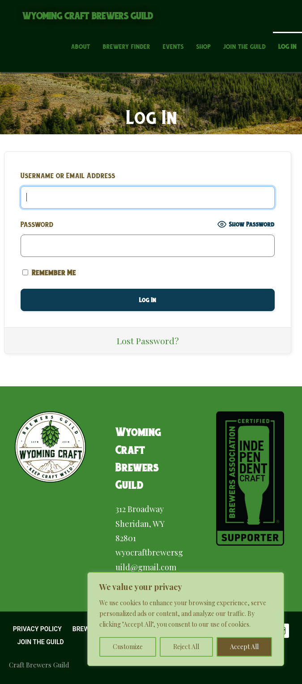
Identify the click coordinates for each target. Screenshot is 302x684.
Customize (128, 646)
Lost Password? (148, 340)
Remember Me (49, 273)
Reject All (186, 646)
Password (37, 224)
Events (173, 47)
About (80, 47)
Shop (203, 47)
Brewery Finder (126, 47)
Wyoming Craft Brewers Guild (87, 16)
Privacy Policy (37, 629)
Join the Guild (244, 47)
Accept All (244, 646)
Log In (287, 47)
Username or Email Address (68, 175)
